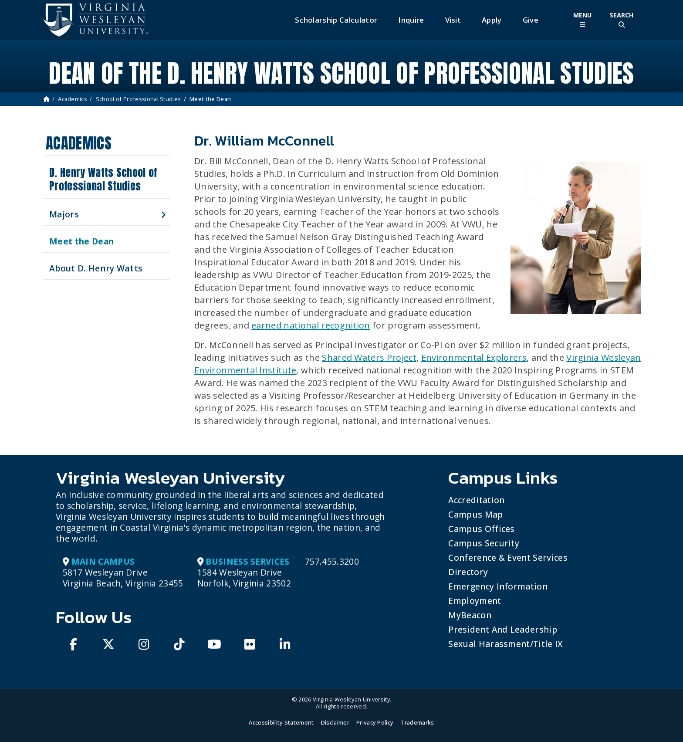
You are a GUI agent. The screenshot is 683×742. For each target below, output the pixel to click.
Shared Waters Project (369, 357)
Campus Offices (481, 529)
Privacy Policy (374, 722)
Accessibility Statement (281, 722)
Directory (468, 572)
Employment (474, 600)
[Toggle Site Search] (621, 20)
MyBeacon (469, 615)
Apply (492, 20)
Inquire (411, 20)
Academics (72, 99)
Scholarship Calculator (336, 20)
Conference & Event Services (508, 557)
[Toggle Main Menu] (582, 20)
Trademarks (417, 722)
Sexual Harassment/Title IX (505, 644)
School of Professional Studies (138, 99)
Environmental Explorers (474, 357)
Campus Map (475, 514)
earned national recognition (310, 325)
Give (530, 20)
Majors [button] (64, 214)
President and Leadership (502, 629)
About (95, 268)
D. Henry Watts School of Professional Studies (103, 179)
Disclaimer (335, 722)
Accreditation (476, 500)
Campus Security (483, 543)
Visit (453, 20)
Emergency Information (498, 586)
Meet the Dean (81, 241)
